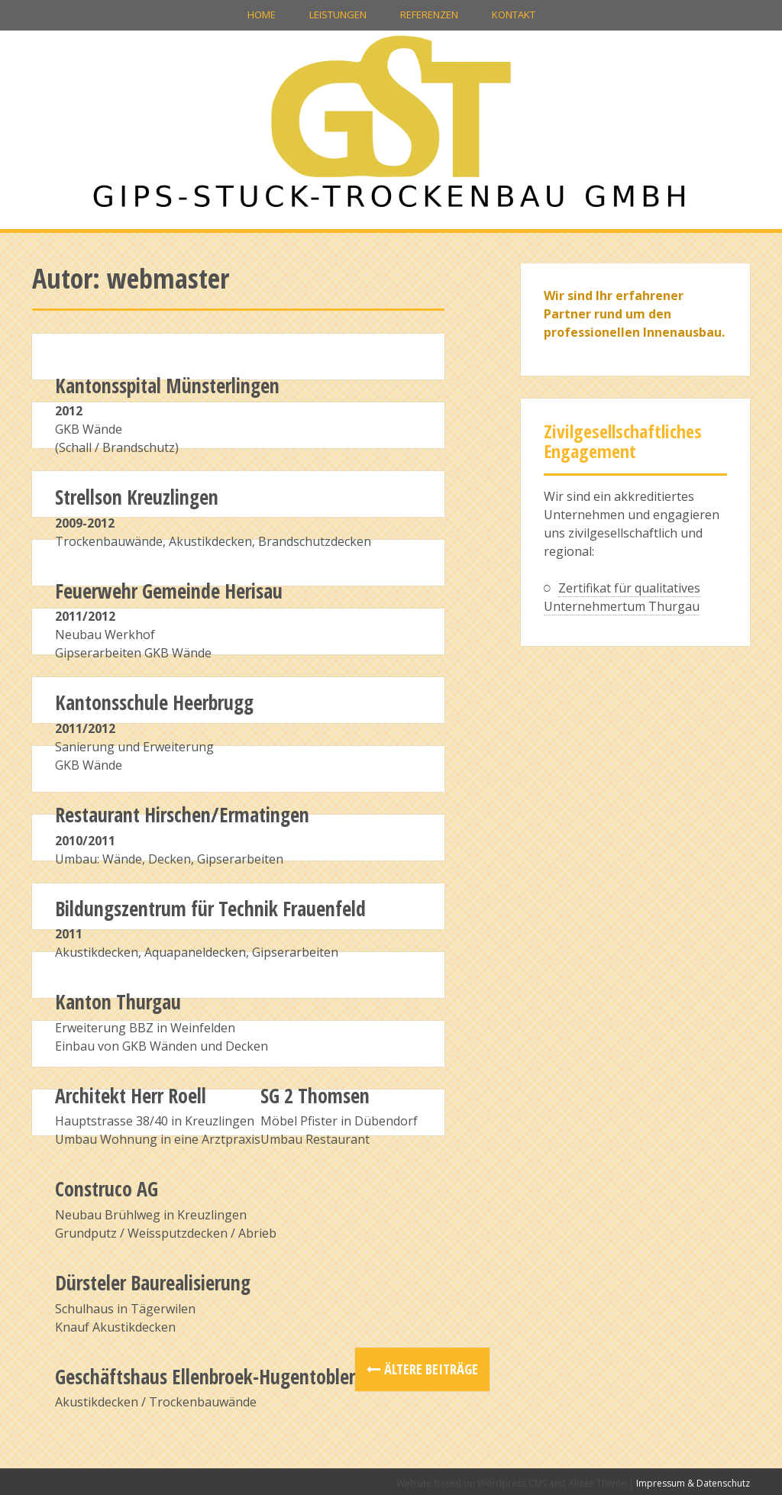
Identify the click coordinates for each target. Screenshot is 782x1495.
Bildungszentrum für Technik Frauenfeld (210, 908)
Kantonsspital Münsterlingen (167, 385)
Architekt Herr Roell (130, 1095)
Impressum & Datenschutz (693, 1483)
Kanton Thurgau (118, 1002)
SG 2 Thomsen (315, 1095)
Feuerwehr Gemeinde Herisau (169, 591)
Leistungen (338, 14)
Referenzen (429, 14)
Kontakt (513, 14)
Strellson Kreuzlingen (136, 497)
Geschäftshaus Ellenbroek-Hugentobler (205, 1376)
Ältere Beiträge (431, 1369)
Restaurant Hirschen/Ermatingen (182, 814)
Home (261, 14)
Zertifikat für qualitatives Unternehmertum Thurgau (622, 597)
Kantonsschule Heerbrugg (154, 702)
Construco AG (106, 1189)
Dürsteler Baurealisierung (152, 1282)
